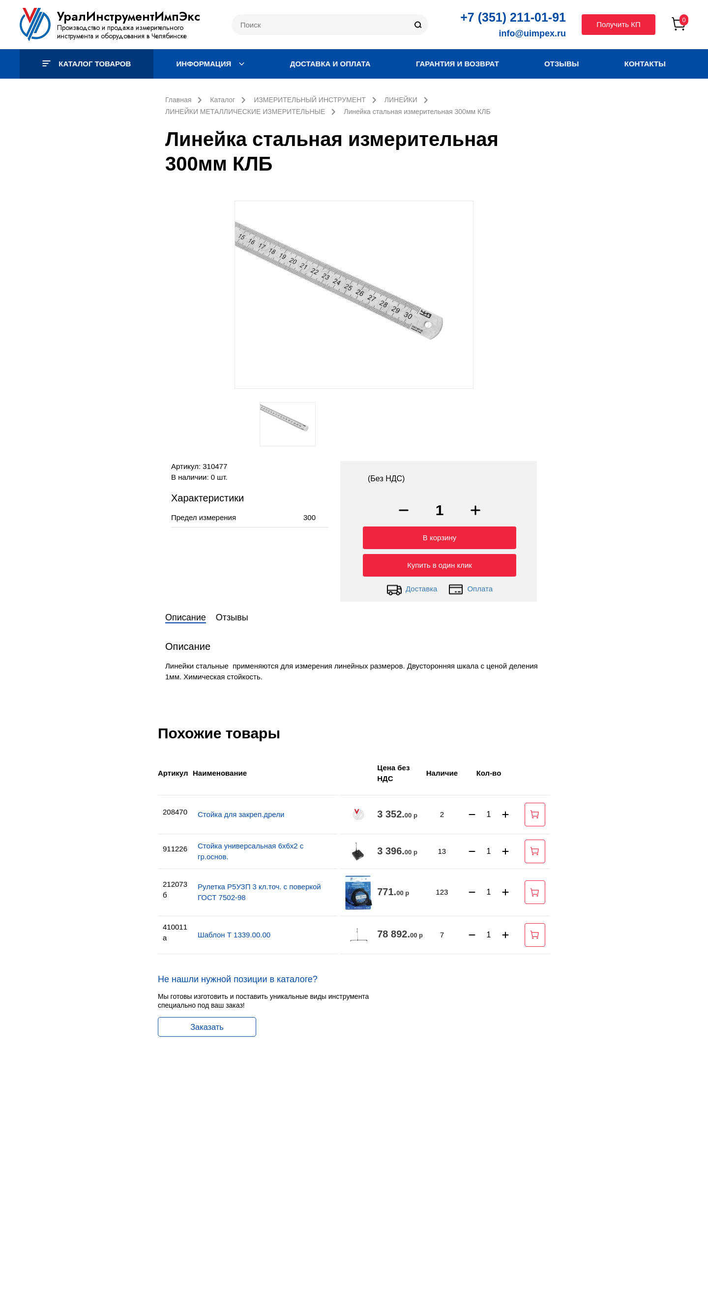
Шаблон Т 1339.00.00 (234, 932)
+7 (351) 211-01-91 (513, 17)
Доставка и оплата (330, 63)
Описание (185, 615)
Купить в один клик (439, 562)
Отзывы (561, 63)
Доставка (411, 587)
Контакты (645, 63)
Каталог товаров (86, 63)
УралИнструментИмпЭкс (128, 16)
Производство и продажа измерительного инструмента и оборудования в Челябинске (122, 32)
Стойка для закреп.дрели (241, 812)
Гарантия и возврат (457, 63)
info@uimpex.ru (532, 33)
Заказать (207, 1024)
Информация (211, 63)
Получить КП (618, 24)
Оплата (470, 587)
